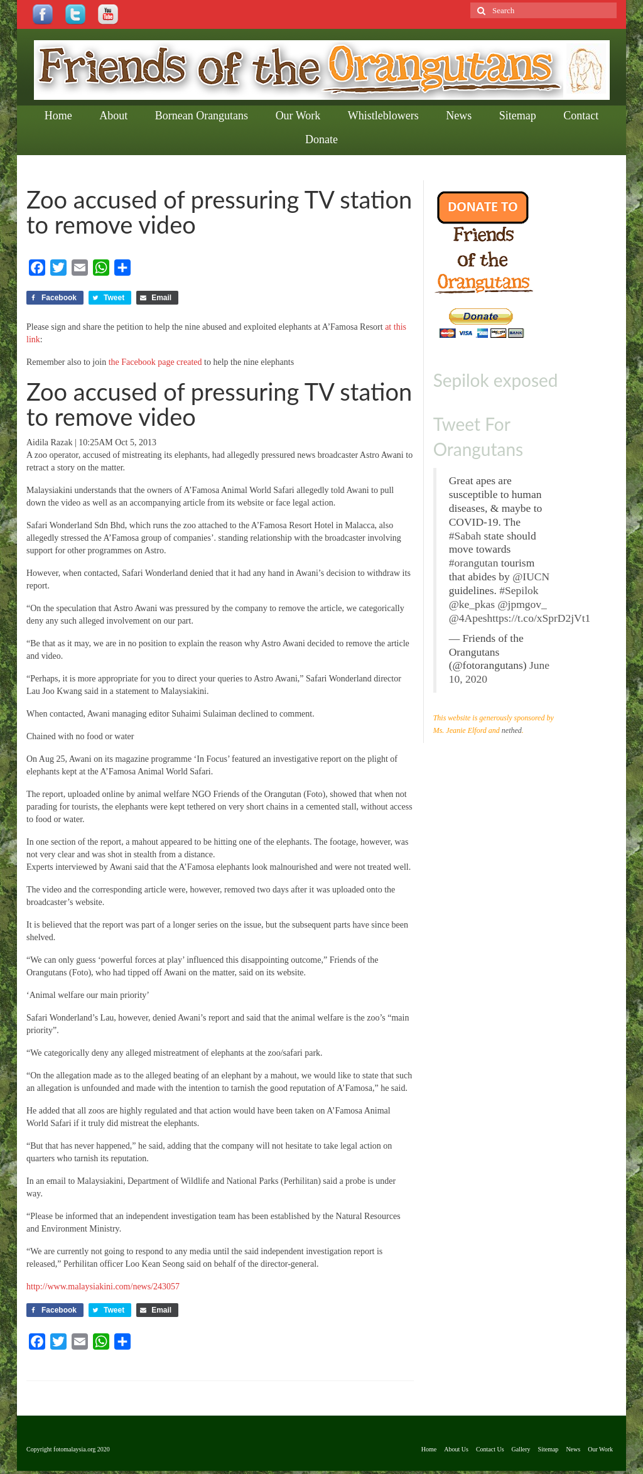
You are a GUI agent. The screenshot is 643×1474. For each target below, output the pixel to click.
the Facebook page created (155, 362)
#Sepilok (518, 590)
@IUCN (530, 576)
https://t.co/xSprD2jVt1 (539, 618)
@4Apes (468, 618)
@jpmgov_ (522, 604)
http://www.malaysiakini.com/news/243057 (103, 1286)
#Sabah (465, 535)
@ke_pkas (472, 604)
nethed (512, 730)
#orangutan (474, 562)
